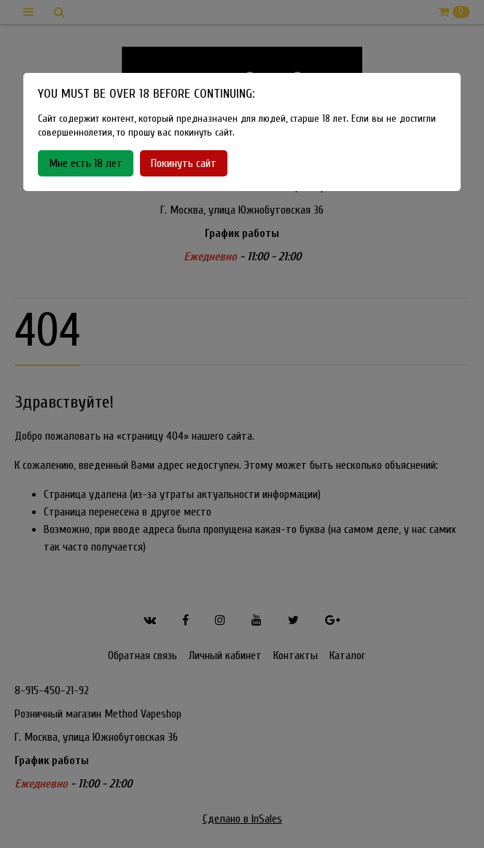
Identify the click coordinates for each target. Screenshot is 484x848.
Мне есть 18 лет (85, 163)
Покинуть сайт (183, 163)
